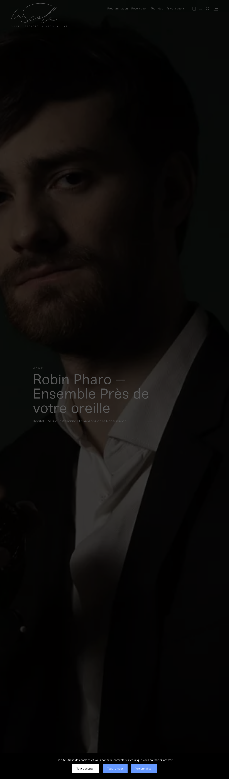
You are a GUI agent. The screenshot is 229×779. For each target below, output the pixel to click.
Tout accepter (85, 768)
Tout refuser (115, 768)
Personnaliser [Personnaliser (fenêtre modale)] (144, 768)
